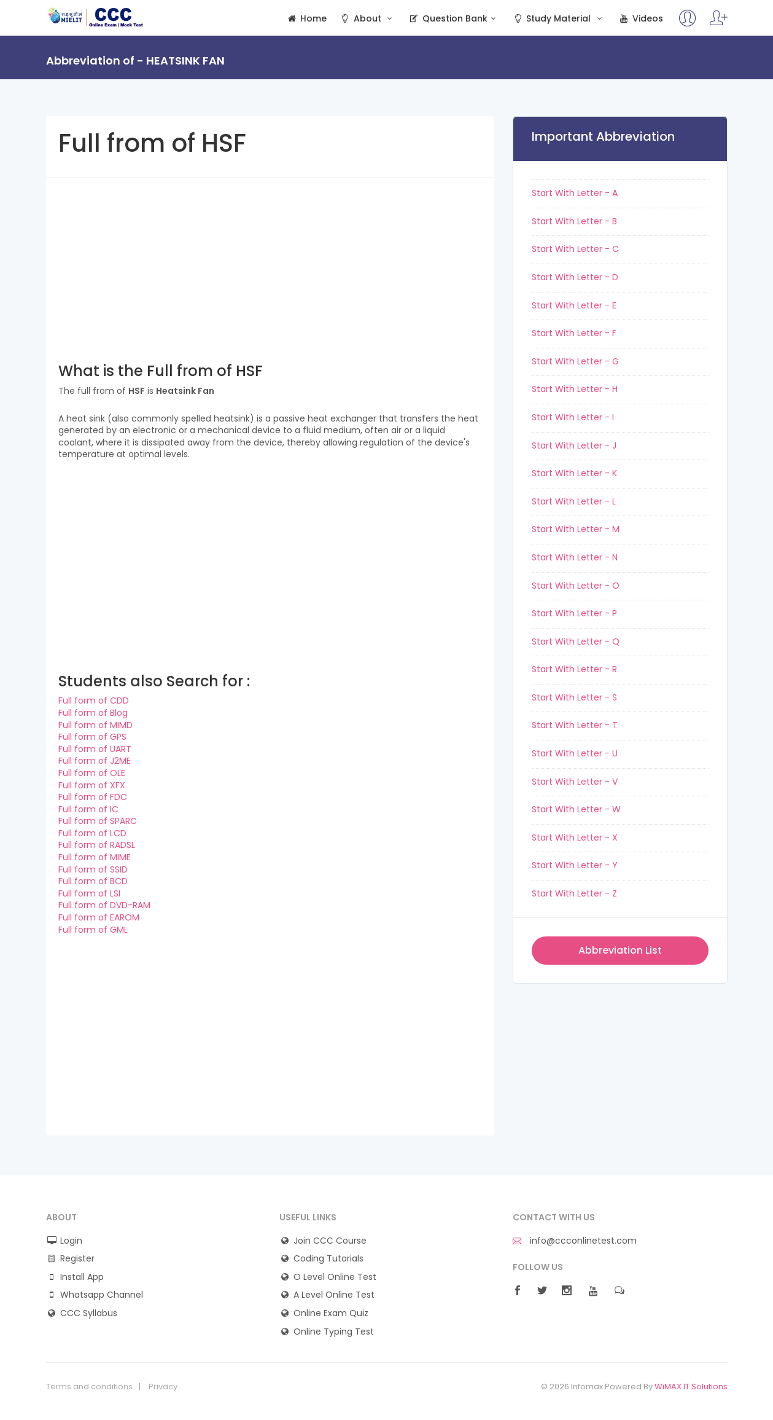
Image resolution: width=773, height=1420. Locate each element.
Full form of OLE (91, 773)
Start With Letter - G (575, 361)
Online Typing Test (333, 1332)
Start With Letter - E (574, 305)
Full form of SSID (93, 869)
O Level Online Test (334, 1277)
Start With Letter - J (574, 445)
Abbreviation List (620, 950)
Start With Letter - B (574, 221)
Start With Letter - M (576, 529)
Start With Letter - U (575, 753)
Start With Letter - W (576, 809)
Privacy (163, 1386)
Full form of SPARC (97, 821)
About (367, 19)
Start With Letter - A (575, 193)
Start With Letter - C (575, 249)
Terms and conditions (89, 1386)
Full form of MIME (94, 857)
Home (306, 19)
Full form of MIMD (95, 725)
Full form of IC (88, 809)
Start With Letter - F (574, 333)
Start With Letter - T (575, 725)
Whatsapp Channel (101, 1295)
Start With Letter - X (575, 837)
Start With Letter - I (573, 417)
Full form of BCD (93, 881)
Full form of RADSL (96, 845)
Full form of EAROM (98, 917)
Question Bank (454, 19)
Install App (82, 1277)
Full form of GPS (92, 737)
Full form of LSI (89, 893)
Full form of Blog (93, 713)
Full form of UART (94, 749)
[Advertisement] (270, 264)
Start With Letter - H (575, 389)
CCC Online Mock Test (96, 17)
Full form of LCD (92, 833)
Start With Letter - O (576, 585)
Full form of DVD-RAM (104, 905)
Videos (640, 19)
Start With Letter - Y (575, 865)
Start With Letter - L (574, 501)
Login (71, 1241)
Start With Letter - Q (576, 641)
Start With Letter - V (575, 781)
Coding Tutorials (328, 1259)
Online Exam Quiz (330, 1313)
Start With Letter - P (574, 613)
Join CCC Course (330, 1241)
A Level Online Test (334, 1295)
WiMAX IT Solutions (691, 1386)
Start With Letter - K (574, 473)
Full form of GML (93, 930)
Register (77, 1259)
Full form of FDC (92, 797)
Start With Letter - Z (574, 893)
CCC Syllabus (88, 1313)
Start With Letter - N (575, 557)
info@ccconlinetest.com (575, 1241)
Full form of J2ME (94, 761)
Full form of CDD (93, 700)
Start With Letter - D (575, 277)
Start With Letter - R (574, 669)
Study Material (558, 19)
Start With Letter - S (574, 697)
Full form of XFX (91, 785)
